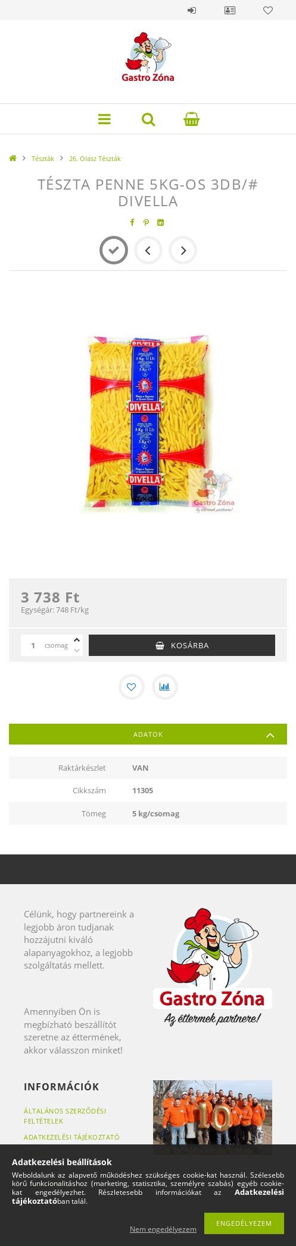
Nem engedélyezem (163, 1229)
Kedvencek (268, 10)
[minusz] (77, 650)
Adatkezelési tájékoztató (72, 1137)
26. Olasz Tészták (95, 158)
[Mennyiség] (33, 645)
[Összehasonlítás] (165, 687)
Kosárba (190, 645)
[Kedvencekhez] (132, 687)
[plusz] (77, 640)
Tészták (43, 158)
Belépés (192, 10)
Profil (230, 10)
